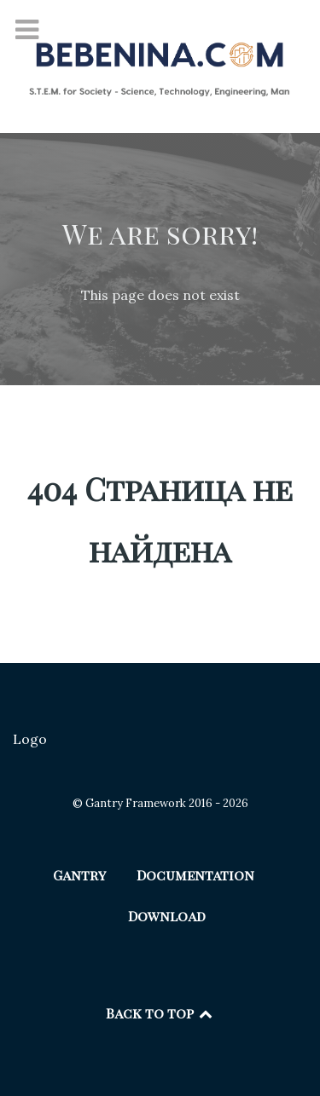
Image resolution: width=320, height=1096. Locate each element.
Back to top (160, 1013)
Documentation (195, 875)
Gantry (79, 875)
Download (167, 916)
